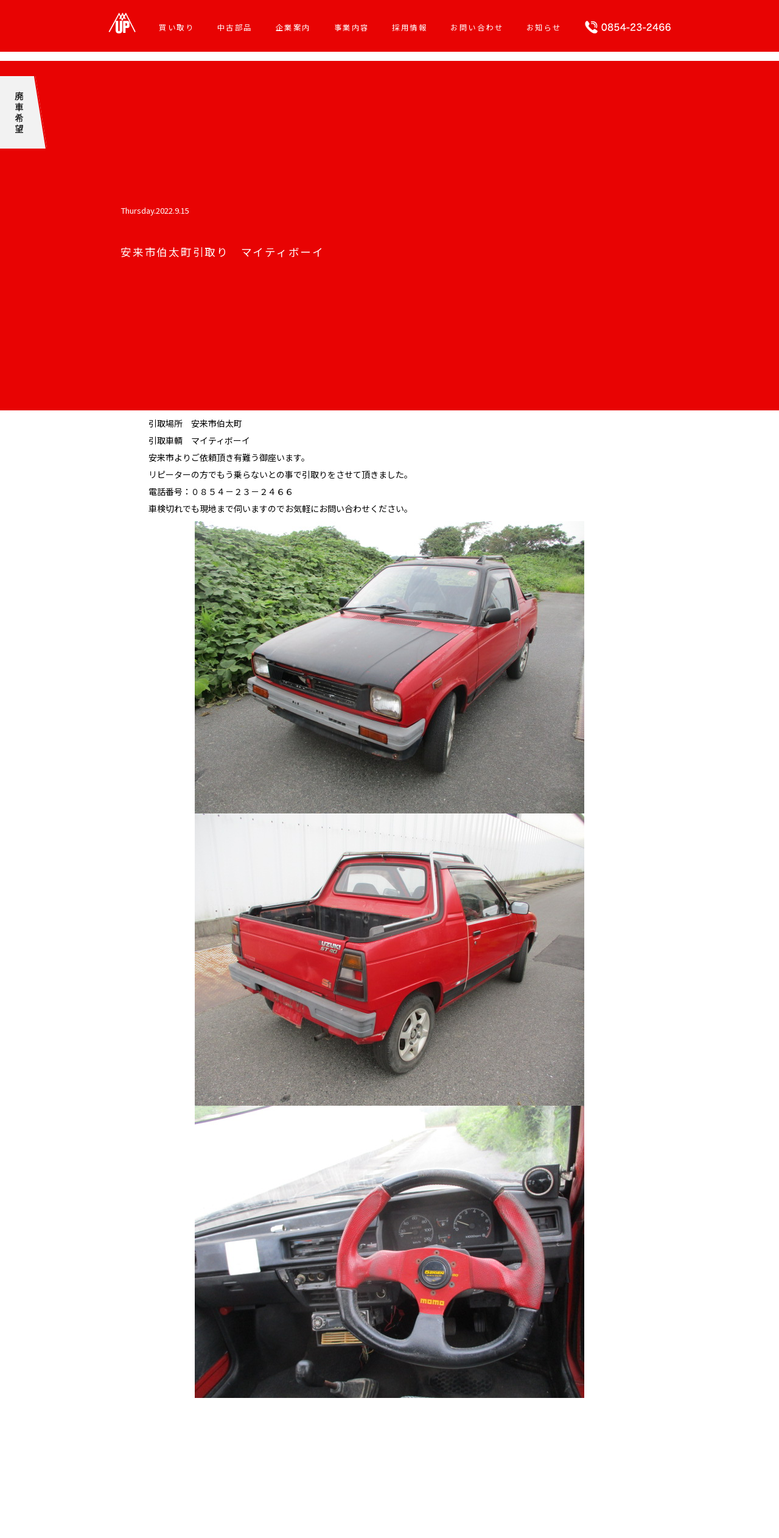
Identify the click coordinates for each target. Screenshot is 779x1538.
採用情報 (409, 27)
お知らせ (544, 27)
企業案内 (293, 27)
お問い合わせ (476, 27)
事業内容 (351, 27)
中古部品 (235, 27)
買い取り (176, 27)
